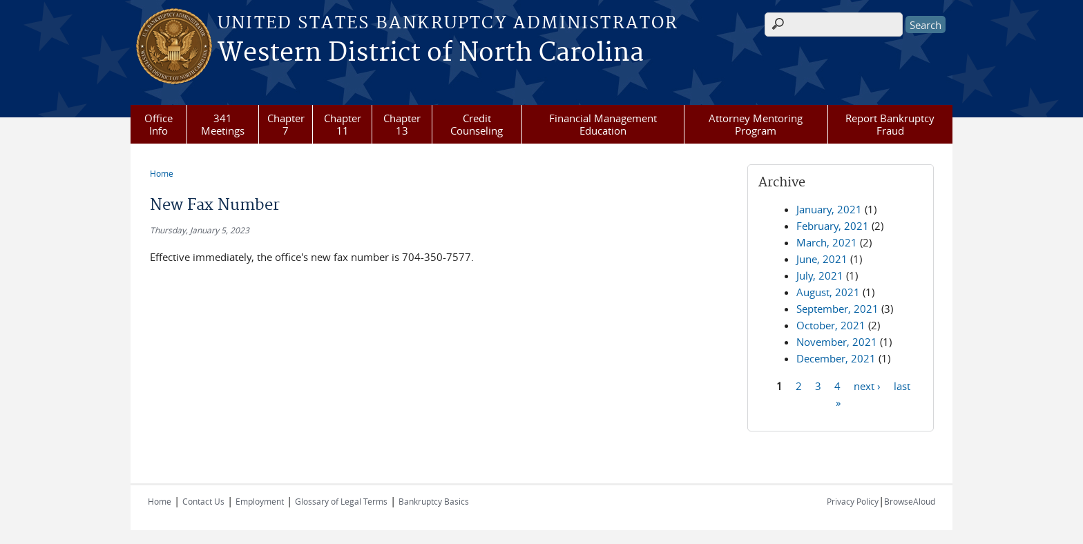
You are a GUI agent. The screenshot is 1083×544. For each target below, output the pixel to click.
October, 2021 (830, 325)
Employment (260, 501)
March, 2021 (826, 242)
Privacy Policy (853, 501)
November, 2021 (836, 342)
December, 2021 (836, 358)
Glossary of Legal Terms (341, 501)
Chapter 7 (286, 124)
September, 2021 (837, 308)
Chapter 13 (402, 124)
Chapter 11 (342, 124)
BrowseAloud (909, 501)
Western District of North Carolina (431, 53)
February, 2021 (832, 226)
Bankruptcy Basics (434, 501)
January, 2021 (829, 209)
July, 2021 (819, 275)
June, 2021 (821, 259)
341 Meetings (223, 124)
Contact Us (203, 501)
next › (867, 385)
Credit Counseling (476, 124)
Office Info (158, 124)
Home (161, 173)
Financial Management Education (603, 124)
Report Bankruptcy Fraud (890, 124)
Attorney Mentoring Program (756, 124)
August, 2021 (828, 292)
